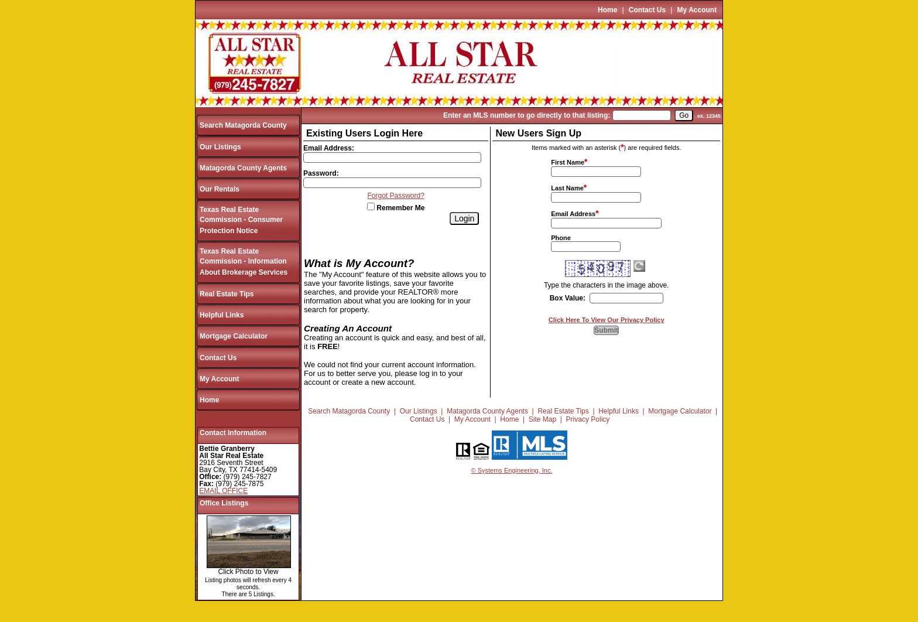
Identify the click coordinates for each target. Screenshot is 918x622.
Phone (561, 237)
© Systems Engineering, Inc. (512, 470)
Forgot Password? (396, 196)
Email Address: (328, 148)
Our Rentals (219, 189)
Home (607, 10)
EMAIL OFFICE (223, 491)
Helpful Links (222, 315)
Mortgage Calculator (234, 336)
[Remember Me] (371, 206)
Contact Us (647, 10)
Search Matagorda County (243, 125)
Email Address (573, 213)
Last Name (567, 188)
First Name (567, 162)
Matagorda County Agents (243, 168)
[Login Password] (392, 182)
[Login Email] (392, 157)
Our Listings (220, 147)
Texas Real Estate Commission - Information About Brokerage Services (243, 262)
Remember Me (395, 208)
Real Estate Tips (227, 294)
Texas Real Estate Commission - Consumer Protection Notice (241, 220)
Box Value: (567, 298)
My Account (697, 10)
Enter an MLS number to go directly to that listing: (526, 115)
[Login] (464, 218)
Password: (321, 173)
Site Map (542, 419)
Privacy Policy (588, 419)
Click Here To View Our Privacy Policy (606, 319)
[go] (683, 115)
